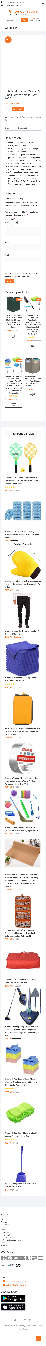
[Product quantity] (8, 123)
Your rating (10, 233)
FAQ (2, 1241)
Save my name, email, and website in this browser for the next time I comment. (21, 288)
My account (5, 1248)
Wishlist (4, 1259)
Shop (3, 1256)
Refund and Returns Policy (11, 1254)
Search (24, 20)
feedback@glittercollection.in (12, 5)
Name (8, 256)
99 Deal (18, 130)
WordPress (23, 1342)
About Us (4, 1228)
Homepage (5, 1246)
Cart (2, 1233)
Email (8, 269)
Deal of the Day (28, 130)
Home (3, 1243)
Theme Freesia (31, 1339)
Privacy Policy (6, 1251)
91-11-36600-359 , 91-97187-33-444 (14, 2)
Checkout (4, 1236)
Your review (10, 239)
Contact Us (5, 1238)
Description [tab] (9, 142)
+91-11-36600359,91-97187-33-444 (18, 1295)
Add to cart (17, 122)
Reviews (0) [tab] (22, 142)
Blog (2, 1230)
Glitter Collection (23, 11)
